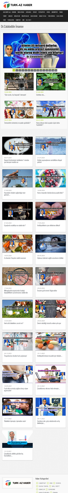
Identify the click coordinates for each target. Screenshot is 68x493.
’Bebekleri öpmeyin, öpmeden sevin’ (15, 421)
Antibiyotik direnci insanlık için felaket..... (49, 355)
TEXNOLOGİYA (11, 20)
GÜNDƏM (14, 12)
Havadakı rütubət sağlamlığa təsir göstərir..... (14, 193)
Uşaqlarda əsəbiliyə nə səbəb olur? (15, 225)
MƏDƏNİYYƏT (55, 12)
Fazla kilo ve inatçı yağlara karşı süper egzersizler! (16, 389)
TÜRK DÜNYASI (51, 16)
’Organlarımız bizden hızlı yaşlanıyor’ (15, 355)
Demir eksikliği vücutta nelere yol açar (49, 323)
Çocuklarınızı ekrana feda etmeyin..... (48, 388)
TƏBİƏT (5, 16)
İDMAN (61, 12)
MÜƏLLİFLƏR (17, 16)
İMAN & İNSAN (21, 12)
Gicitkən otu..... (40, 94)
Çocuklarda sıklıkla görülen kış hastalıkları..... (13, 454)
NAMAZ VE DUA (42, 16)
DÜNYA (48, 12)
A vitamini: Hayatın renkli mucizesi (15, 258)
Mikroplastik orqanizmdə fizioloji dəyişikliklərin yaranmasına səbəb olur (16, 291)
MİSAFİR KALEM (25, 16)
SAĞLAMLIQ (28, 12)
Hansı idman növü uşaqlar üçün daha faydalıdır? (48, 123)
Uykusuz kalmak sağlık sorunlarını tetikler (50, 258)
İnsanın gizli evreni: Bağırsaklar (47, 290)
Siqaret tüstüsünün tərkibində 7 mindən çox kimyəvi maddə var (16, 161)
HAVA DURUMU (34, 16)
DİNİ (23, 20)
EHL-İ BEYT (28, 20)
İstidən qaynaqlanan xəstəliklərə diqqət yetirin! (49, 161)
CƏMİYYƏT (18, 20)
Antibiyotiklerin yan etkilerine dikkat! (48, 225)
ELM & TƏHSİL (60, 16)
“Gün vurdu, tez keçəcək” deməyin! (15, 94)
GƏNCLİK (10, 16)
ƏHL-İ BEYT (56, 486)
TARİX (4, 20)
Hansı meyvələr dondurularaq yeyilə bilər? (50, 192)
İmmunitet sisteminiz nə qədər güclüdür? (17, 122)
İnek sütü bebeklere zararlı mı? (13, 323)
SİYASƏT (35, 12)
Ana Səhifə (6, 12)
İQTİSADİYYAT (42, 12)
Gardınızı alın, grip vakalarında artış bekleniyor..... (48, 422)
